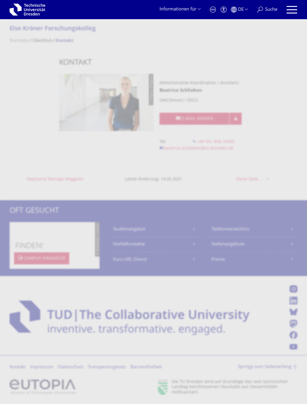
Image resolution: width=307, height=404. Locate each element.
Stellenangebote (227, 244)
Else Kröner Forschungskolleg (53, 29)
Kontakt (17, 367)
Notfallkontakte (129, 244)
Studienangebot (129, 229)
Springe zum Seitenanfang (264, 367)
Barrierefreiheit (146, 367)
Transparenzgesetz (107, 367)
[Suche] (267, 9)
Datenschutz (70, 367)
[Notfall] (213, 10)
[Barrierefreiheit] (223, 10)
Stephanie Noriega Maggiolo (54, 179)
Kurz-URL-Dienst (130, 259)
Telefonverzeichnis (230, 229)
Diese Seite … (249, 179)
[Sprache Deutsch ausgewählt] (239, 9)
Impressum (41, 367)
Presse (218, 259)
